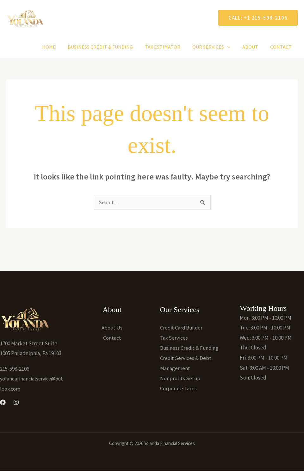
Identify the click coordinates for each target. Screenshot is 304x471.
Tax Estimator (169, 47)
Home (59, 47)
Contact (282, 47)
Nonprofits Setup (180, 377)
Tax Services (174, 338)
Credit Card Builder (182, 327)
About (253, 47)
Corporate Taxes (178, 387)
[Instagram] (16, 402)
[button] (255, 18)
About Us (112, 327)
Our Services (213, 47)
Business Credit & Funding (108, 47)
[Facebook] (3, 402)
